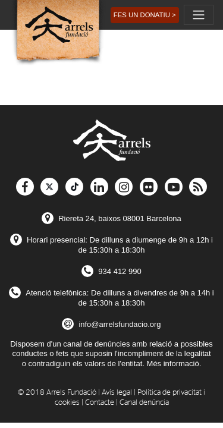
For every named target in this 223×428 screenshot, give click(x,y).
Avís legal (117, 392)
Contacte (99, 403)
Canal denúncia (144, 403)
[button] (145, 15)
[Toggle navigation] (198, 15)
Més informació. (174, 363)
